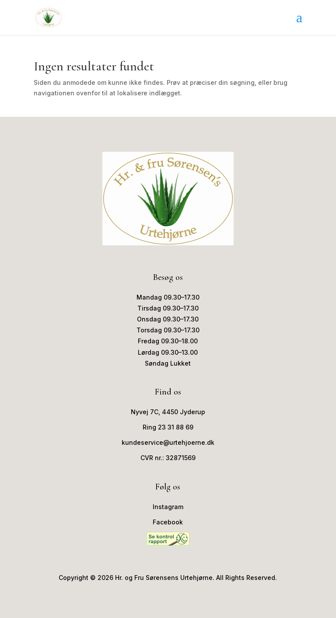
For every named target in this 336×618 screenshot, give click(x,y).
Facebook (168, 522)
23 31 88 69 (175, 427)
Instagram (168, 506)
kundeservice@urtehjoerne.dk (168, 442)
